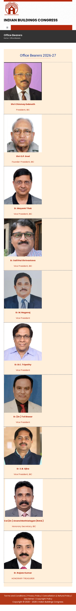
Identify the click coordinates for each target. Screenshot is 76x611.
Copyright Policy (44, 598)
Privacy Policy (34, 595)
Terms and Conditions (15, 595)
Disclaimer (29, 598)
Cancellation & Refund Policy (57, 595)
